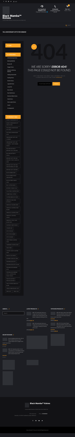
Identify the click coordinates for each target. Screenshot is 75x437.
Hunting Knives (10, 78)
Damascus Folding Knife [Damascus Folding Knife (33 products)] (12, 206)
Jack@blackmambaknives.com (55, 11)
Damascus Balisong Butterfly (11, 71)
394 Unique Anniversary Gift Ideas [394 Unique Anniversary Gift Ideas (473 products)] (12, 129)
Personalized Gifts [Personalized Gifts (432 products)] (11, 263)
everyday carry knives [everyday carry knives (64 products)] (12, 226)
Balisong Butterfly (11, 61)
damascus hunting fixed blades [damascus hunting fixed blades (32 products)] (12, 209)
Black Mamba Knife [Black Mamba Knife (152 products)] (11, 173)
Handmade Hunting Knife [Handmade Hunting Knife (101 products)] (12, 246)
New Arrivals (10, 90)
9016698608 (55, 9)
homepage (59, 78)
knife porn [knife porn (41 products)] (9, 249)
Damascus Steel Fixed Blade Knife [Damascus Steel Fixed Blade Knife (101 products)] (11, 222)
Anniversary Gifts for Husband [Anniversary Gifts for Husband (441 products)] (11, 138)
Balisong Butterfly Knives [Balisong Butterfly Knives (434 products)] (11, 155)
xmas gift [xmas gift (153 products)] (8, 293)
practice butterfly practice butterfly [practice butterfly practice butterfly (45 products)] (10, 281)
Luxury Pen (9, 87)
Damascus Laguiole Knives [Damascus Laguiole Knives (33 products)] (11, 217)
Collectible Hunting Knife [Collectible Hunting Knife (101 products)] (12, 192)
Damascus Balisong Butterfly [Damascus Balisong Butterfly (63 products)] (11, 202)
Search (56, 84)
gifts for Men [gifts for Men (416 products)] (9, 238)
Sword (8, 105)
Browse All (9, 64)
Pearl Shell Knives (11, 93)
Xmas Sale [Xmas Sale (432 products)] (16, 293)
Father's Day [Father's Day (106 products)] (9, 229)
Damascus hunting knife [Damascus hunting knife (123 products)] (12, 213)
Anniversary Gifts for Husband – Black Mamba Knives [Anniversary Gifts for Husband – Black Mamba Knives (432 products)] (12, 144)
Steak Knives (10, 99)
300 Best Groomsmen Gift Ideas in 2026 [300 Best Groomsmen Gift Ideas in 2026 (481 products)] (12, 124)
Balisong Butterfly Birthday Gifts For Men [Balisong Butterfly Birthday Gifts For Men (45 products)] (12, 150)
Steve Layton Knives (11, 102)
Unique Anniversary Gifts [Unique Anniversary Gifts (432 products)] (12, 290)
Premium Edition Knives (12, 96)
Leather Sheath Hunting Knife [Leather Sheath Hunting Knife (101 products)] (12, 253)
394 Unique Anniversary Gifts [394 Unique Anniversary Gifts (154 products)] (12, 133)
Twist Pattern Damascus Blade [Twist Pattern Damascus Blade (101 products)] (12, 286)
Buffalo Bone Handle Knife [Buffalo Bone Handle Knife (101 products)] (11, 182)
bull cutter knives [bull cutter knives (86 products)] (11, 186)
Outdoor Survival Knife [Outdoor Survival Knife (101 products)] (12, 260)
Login (16, 1)
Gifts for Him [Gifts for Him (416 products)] (9, 232)
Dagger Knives (10, 67)
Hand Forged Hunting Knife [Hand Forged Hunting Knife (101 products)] (11, 242)
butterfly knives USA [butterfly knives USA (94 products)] (11, 189)
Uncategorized (10, 108)
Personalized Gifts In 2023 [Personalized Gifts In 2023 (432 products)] (12, 266)
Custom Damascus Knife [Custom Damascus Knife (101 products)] (12, 198)
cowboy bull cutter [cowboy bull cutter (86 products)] (11, 195)
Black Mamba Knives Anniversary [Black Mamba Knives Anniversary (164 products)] (11, 177)
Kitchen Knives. (10, 81)
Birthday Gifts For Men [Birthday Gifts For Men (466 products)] (12, 170)
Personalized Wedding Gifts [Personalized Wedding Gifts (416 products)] (11, 270)
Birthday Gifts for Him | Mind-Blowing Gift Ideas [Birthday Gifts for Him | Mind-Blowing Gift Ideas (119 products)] (12, 166)
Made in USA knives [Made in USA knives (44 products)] (11, 257)
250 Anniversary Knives (12, 58)
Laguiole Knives (10, 84)
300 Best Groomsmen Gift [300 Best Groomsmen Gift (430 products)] (12, 120)
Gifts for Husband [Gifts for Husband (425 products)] (10, 235)
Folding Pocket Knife (11, 75)
